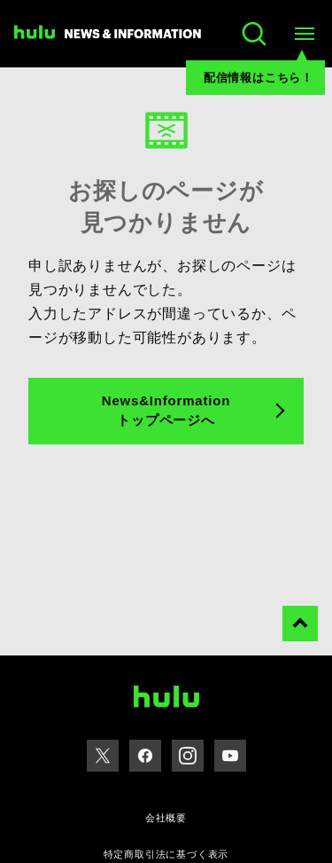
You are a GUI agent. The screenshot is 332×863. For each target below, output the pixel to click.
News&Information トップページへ (166, 410)
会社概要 (166, 817)
